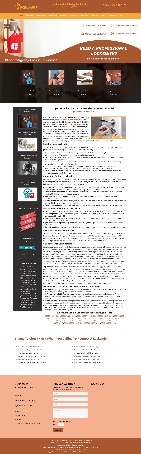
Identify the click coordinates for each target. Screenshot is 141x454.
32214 (116, 316)
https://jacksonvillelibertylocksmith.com (78, 443)
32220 (68, 318)
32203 (63, 316)
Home (21, 16)
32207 (84, 316)
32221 (74, 318)
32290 (87, 323)
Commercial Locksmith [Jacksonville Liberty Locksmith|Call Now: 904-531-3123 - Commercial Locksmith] (56, 91)
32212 (111, 316)
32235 (63, 321)
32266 (114, 323)
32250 (103, 323)
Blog (120, 16)
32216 (47, 318)
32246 (105, 321)
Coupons (74, 16)
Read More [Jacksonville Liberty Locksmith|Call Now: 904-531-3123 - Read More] (27, 94)
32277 (82, 323)
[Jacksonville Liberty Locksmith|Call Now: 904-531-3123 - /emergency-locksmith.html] (113, 77)
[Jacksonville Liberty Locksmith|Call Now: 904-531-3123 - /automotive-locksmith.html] (27, 77)
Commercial (41, 16)
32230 (121, 318)
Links (84, 450)
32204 (68, 316)
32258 (66, 323)
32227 (105, 318)
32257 (61, 323)
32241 (90, 321)
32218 (58, 318)
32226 (100, 318)
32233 (92, 323)
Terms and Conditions (98, 16)
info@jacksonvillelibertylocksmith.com (28, 423)
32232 (53, 321)
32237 (74, 321)
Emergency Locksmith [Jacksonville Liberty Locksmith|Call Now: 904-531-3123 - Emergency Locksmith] (113, 91)
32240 (98, 323)
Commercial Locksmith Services (27, 133)
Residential (30, 16)
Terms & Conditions (61, 450)
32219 (63, 318)
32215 (121, 316)
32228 (111, 318)
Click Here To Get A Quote (27, 209)
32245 (100, 321)
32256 (55, 323)
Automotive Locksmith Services (27, 156)
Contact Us (84, 16)
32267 (77, 323)
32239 (84, 321)
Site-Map (78, 450)
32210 (100, 316)
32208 (90, 316)
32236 (68, 321)
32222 (79, 318)
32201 (53, 316)
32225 (95, 318)
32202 (58, 316)
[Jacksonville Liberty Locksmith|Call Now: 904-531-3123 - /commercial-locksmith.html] (56, 77)
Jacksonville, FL (79, 112)
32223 (84, 318)
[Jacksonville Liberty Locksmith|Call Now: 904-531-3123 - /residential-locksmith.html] (85, 77)
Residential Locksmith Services (27, 110)
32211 (105, 316)
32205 (74, 316)
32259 (108, 323)
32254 (116, 321)
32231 (47, 321)
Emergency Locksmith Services (28, 183)
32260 (71, 323)
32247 (111, 321)
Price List (112, 16)
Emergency (64, 16)
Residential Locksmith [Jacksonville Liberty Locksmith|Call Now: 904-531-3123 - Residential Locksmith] (85, 91)
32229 (116, 318)
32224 (90, 318)
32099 (47, 316)
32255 (121, 321)
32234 (58, 321)
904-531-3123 (118, 5)
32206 (79, 316)
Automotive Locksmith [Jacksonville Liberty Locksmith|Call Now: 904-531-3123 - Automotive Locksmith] (27, 91)
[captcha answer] (61, 424)
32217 (53, 318)
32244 (95, 321)
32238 (79, 321)
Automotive (53, 16)
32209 (95, 316)
